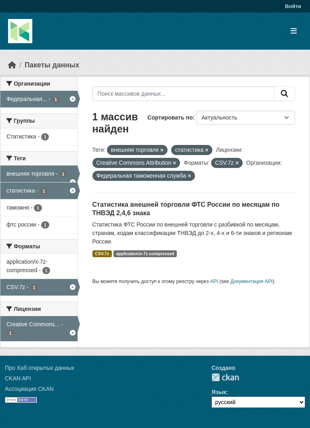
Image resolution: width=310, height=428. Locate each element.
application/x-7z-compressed (145, 253)
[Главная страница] (12, 65)
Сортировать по (170, 117)
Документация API (251, 281)
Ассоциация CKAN (29, 389)
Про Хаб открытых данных (39, 368)
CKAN (225, 377)
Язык (219, 392)
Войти (293, 6)
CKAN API (18, 378)
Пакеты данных (52, 65)
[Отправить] (284, 93)
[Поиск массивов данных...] (183, 93)
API (214, 281)
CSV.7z (102, 253)
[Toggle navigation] (293, 31)
